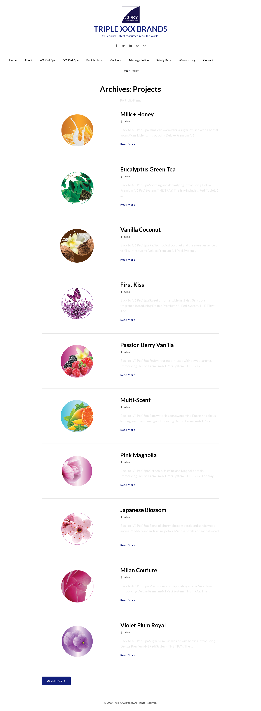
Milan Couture (138, 570)
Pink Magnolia (138, 454)
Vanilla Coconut (140, 229)
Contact (208, 60)
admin (127, 121)
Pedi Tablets (94, 60)
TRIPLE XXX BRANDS (130, 28)
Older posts (56, 680)
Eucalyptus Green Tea (148, 169)
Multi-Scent (135, 399)
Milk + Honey (137, 114)
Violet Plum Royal (143, 625)
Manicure (115, 60)
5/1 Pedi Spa (71, 60)
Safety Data (163, 60)
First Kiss (132, 284)
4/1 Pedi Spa (47, 60)
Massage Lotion (139, 60)
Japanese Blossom (143, 509)
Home (13, 60)
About (28, 60)
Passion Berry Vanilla (147, 344)
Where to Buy (187, 60)
